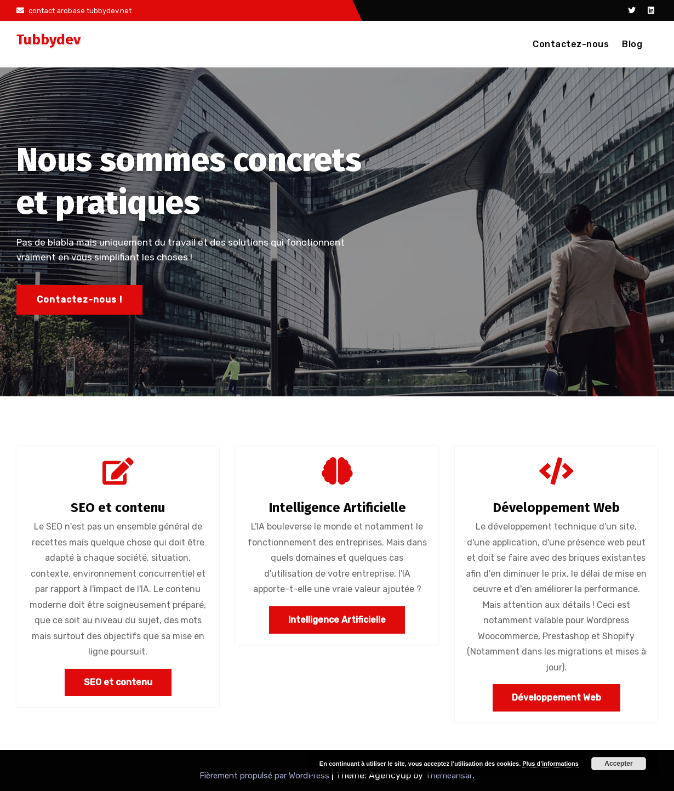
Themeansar (448, 776)
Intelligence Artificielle (337, 507)
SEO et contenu (118, 507)
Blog (632, 44)
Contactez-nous (571, 44)
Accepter (618, 763)
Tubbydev (48, 39)
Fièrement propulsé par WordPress (265, 776)
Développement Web (556, 507)
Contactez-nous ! (79, 299)
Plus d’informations (550, 763)
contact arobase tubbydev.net (74, 11)
